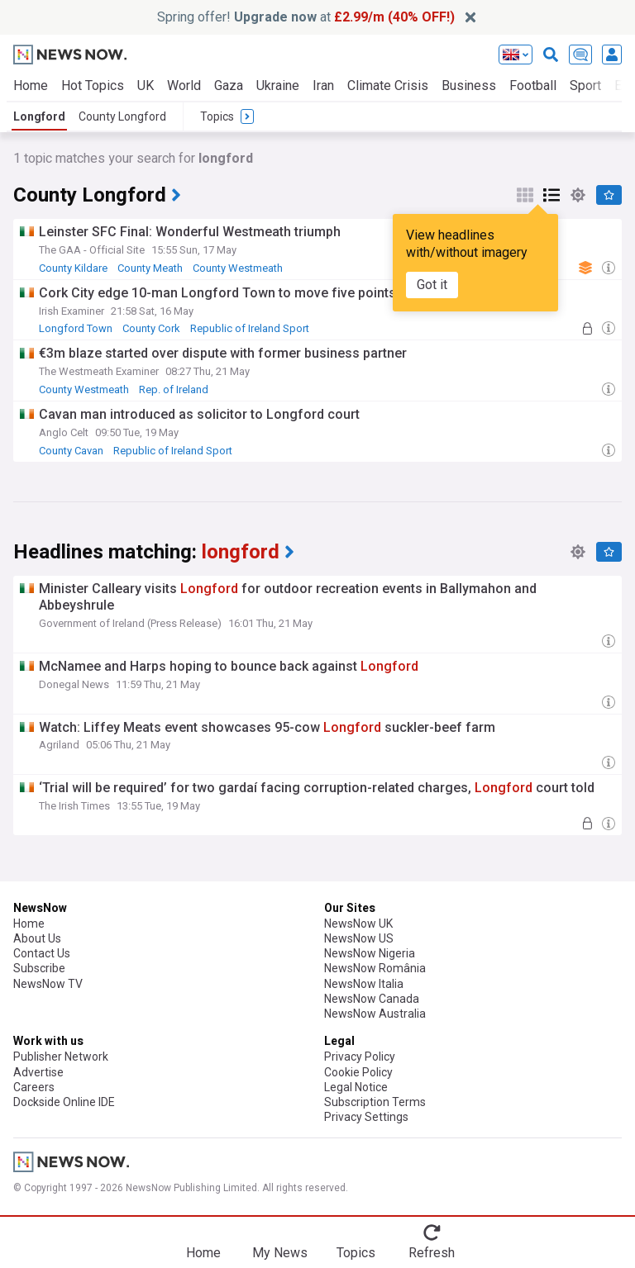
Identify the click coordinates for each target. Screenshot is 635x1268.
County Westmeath (238, 268)
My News (280, 1253)
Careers (34, 1087)
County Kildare (73, 268)
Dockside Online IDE (64, 1102)
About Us (37, 938)
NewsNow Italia (363, 983)
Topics (356, 1253)
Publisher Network (60, 1056)
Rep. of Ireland (173, 389)
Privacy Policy (359, 1056)
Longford (39, 116)
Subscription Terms (375, 1102)
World (184, 85)
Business (469, 85)
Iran (323, 85)
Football (532, 85)
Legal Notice (356, 1087)
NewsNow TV (48, 983)
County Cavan (71, 450)
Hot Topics (92, 85)
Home (30, 85)
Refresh (431, 1253)
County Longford (122, 116)
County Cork (151, 328)
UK (145, 85)
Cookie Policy (358, 1072)
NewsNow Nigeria (369, 953)
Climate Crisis (387, 85)
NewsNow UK (358, 923)
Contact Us (41, 953)
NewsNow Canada (371, 998)
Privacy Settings (366, 1116)
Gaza (228, 85)
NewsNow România (375, 968)
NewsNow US (359, 938)
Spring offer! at (306, 17)
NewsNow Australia (375, 1013)
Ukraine (277, 85)
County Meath (150, 268)
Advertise (38, 1072)
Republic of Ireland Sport (249, 328)
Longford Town (75, 328)
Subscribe (39, 968)
